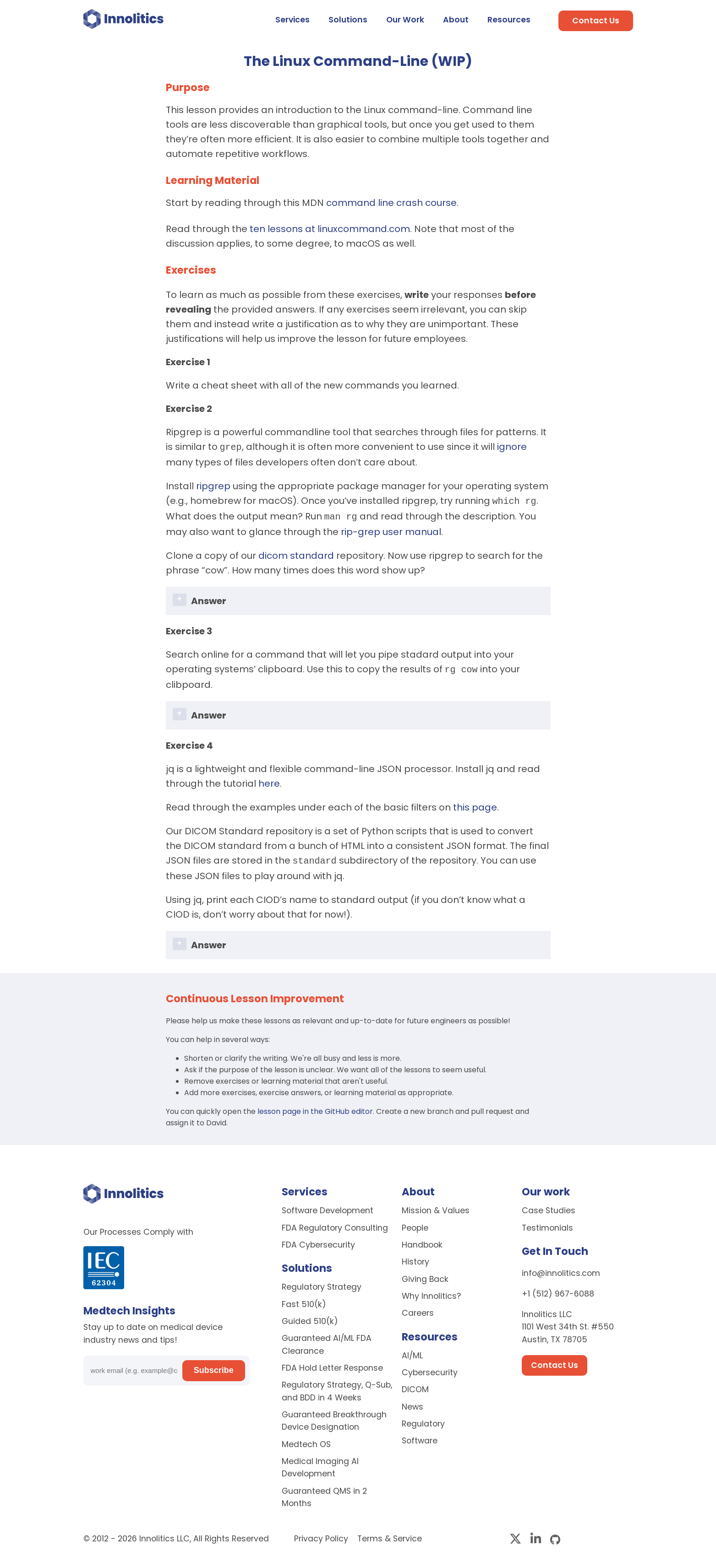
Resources (508, 19)
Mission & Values (436, 1205)
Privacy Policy (322, 1534)
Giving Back (425, 1274)
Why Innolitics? (431, 1291)
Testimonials (547, 1223)
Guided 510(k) (310, 1316)
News (412, 1402)
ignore (512, 446)
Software (419, 1436)
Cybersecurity (430, 1367)
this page (475, 803)
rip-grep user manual (391, 529)
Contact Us (595, 20)
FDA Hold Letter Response (332, 1363)
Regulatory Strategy (321, 1282)
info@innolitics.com (561, 1268)
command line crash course (391, 202)
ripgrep (213, 485)
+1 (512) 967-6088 (558, 1289)
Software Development (327, 1205)
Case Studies (548, 1205)
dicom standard (296, 552)
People (415, 1223)
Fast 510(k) (304, 1299)
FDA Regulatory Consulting (335, 1223)
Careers (418, 1308)
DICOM (415, 1384)
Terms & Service (389, 1534)
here (269, 779)
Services (292, 19)
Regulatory (423, 1419)
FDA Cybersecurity (318, 1240)
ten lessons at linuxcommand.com (330, 228)
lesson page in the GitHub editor (315, 1107)
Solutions (347, 19)
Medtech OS (306, 1439)
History (415, 1257)
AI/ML (412, 1350)
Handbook (422, 1240)
